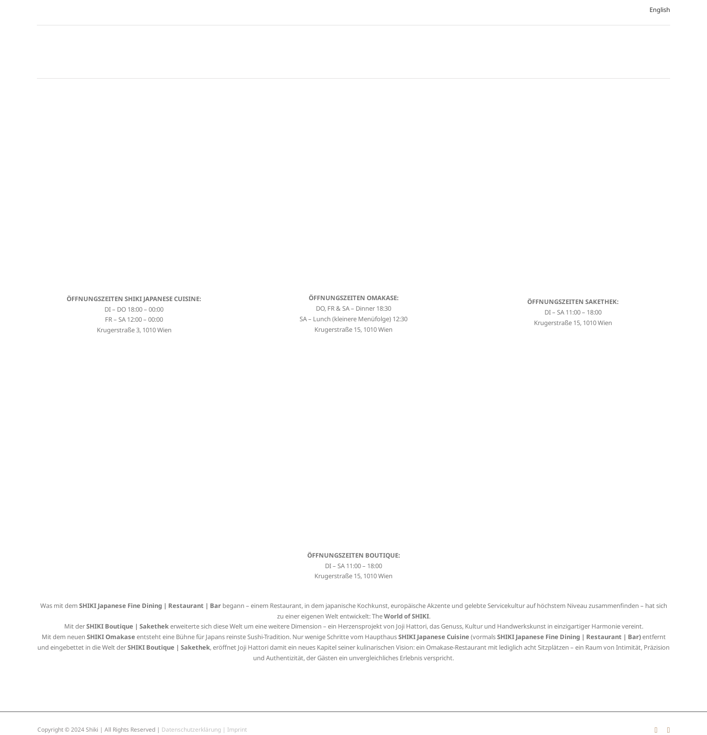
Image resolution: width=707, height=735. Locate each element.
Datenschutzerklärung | (194, 729)
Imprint (237, 729)
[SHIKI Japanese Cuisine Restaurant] (134, 100)
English (659, 9)
